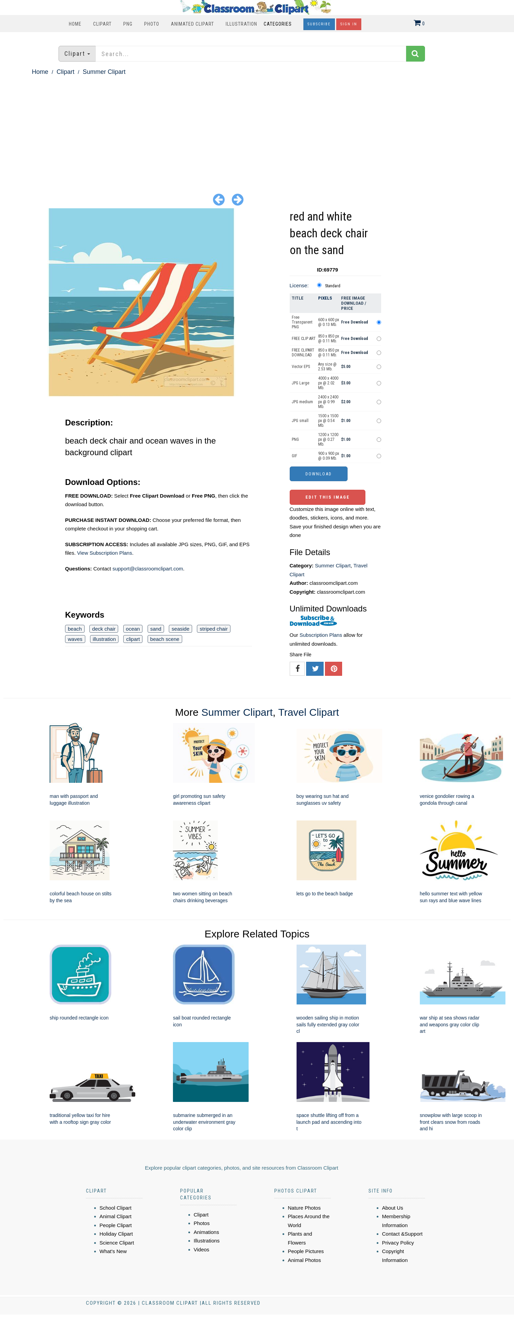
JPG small (300, 420)
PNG (128, 24)
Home (75, 24)
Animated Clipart (192, 24)
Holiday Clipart (116, 1234)
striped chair (214, 629)
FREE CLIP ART (304, 338)
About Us (392, 1208)
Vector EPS (301, 366)
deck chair (103, 629)
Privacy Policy (398, 1243)
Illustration (241, 24)
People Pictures (306, 1251)
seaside (180, 629)
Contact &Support (402, 1234)
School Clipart (115, 1208)
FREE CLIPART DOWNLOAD (303, 352)
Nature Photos (304, 1208)
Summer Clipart (104, 71)
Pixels (325, 298)
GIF (294, 455)
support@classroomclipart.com (147, 568)
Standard (332, 286)
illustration (104, 639)
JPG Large (300, 383)
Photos (202, 1223)
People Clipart (116, 1225)
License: (299, 285)
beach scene (164, 639)
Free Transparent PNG (302, 322)
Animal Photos (304, 1260)
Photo (151, 24)
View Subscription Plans (104, 553)
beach (75, 629)
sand (156, 629)
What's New (113, 1251)
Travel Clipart (308, 712)
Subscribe (319, 24)
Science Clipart (117, 1243)
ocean (133, 629)
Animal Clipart (115, 1216)
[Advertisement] (257, 128)
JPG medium (302, 401)
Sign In (348, 24)
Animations (206, 1232)
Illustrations (207, 1241)
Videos (202, 1249)
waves (75, 639)
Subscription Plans (321, 635)
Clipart (102, 24)
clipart (133, 639)
